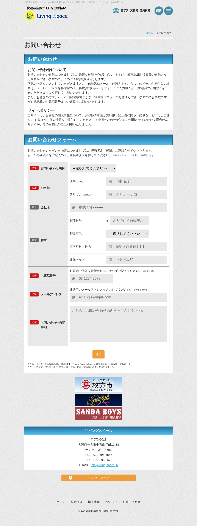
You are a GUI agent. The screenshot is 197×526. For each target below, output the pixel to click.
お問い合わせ (131, 508)
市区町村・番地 (80, 246)
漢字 (77, 181)
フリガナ (82, 194)
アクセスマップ (98, 484)
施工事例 (94, 508)
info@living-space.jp (104, 472)
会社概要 (77, 508)
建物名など (77, 259)
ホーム (149, 32)
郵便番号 (76, 220)
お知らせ (111, 508)
